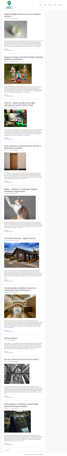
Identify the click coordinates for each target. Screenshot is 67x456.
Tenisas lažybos (10, 338)
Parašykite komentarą (9, 50)
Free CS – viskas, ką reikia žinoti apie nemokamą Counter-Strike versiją (19, 104)
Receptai (55, 4)
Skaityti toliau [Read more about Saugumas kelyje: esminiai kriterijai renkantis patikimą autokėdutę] (27, 92)
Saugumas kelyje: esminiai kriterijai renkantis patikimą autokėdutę (23, 58)
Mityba (40, 4)
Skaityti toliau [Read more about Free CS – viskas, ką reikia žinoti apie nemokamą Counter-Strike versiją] (27, 135)
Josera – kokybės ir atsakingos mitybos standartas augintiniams (20, 190)
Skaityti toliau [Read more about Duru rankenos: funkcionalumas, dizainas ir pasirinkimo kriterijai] (24, 178)
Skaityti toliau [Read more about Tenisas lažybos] (33, 348)
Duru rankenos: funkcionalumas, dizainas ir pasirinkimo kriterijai (22, 147)
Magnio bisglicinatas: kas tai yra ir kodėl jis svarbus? (22, 15)
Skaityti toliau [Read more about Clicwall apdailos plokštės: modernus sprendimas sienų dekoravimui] (11, 327)
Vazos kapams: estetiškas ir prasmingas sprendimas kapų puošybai (21, 405)
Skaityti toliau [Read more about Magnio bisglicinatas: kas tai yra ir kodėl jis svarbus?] (37, 46)
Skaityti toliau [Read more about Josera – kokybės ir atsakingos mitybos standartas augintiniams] (20, 227)
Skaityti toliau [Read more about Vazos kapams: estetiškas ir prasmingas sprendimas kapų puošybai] (21, 440)
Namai (45, 4)
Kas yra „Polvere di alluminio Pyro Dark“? (21, 359)
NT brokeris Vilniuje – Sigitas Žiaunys (20, 238)
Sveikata (60, 4)
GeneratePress (41, 454)
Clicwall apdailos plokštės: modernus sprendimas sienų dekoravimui (20, 289)
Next (8, 450)
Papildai (49, 4)
